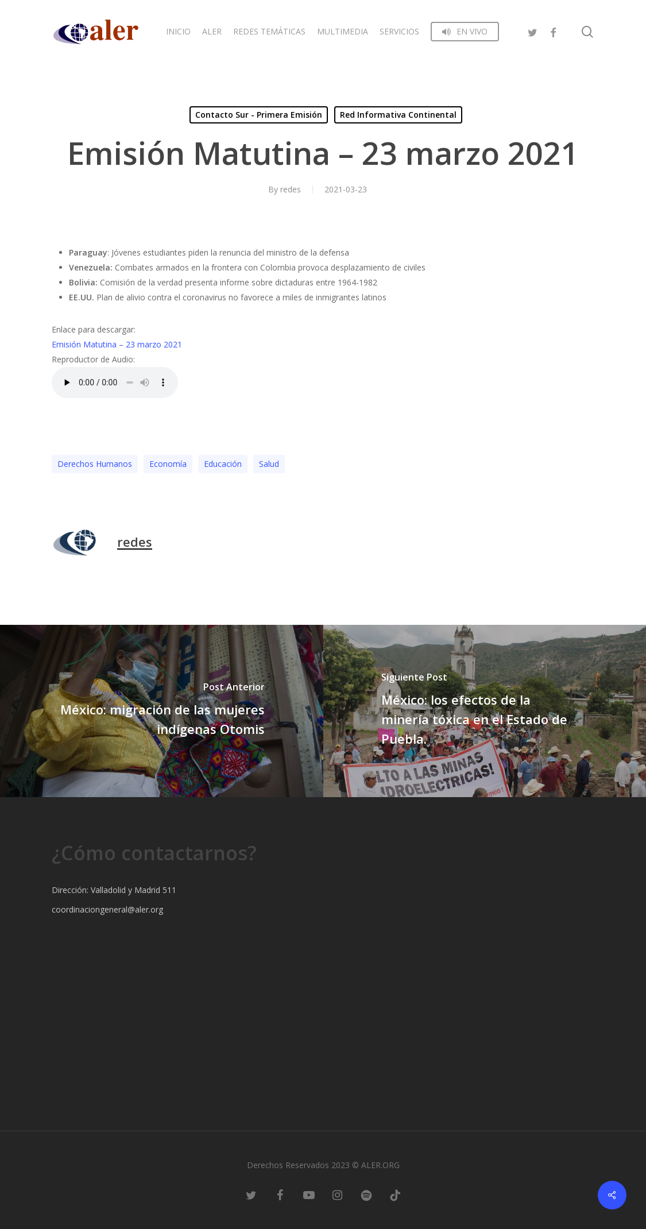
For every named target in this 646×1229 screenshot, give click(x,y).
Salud (269, 463)
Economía (168, 463)
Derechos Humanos (94, 463)
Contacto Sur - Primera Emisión (258, 114)
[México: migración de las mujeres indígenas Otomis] (161, 711)
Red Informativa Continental (398, 114)
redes (290, 189)
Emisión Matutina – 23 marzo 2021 (117, 344)
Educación (223, 463)
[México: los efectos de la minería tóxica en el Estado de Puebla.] (485, 711)
